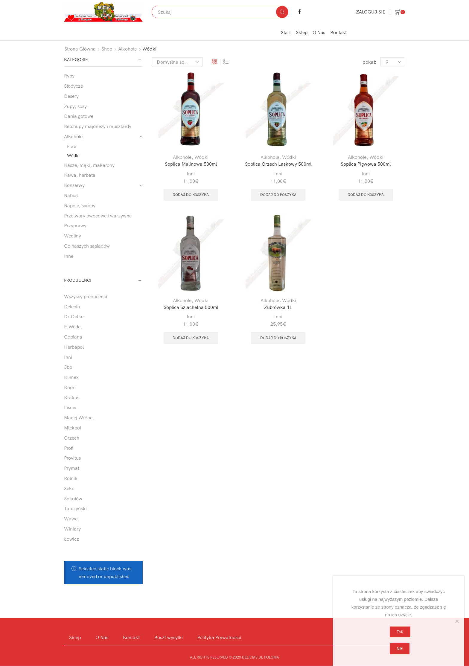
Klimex (71, 377)
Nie (400, 649)
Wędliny (72, 236)
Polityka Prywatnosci (219, 637)
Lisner (70, 407)
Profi (68, 448)
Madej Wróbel (79, 417)
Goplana (73, 337)
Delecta (72, 307)
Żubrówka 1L (278, 307)
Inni (191, 173)
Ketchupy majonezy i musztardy (97, 126)
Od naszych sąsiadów (87, 246)
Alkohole (127, 49)
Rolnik (70, 478)
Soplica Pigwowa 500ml (366, 164)
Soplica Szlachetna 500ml (190, 307)
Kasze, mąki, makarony (89, 165)
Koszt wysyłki (168, 637)
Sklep (301, 32)
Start (286, 32)
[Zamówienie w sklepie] (177, 61)
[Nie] (457, 621)
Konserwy (74, 185)
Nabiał (71, 195)
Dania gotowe (78, 116)
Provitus (72, 458)
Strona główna (80, 49)
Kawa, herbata (79, 175)
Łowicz (71, 539)
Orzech (71, 438)
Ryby (69, 76)
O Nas (319, 32)
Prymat (71, 468)
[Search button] (282, 12)
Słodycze (73, 86)
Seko (69, 488)
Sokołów (73, 499)
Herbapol (74, 347)
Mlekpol (72, 428)
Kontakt (338, 32)
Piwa (71, 146)
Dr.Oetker (74, 316)
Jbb (68, 367)
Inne (68, 256)
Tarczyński (75, 508)
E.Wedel (73, 327)
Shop (106, 49)
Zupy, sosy (75, 106)
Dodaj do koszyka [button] (191, 194)
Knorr (70, 387)
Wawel (71, 519)
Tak (400, 632)
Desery (71, 96)
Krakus (71, 397)
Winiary (72, 529)
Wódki (201, 157)
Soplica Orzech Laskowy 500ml (278, 164)
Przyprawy (75, 225)
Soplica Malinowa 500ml (191, 164)
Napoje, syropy (79, 205)
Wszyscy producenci (85, 296)
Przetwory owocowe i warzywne (98, 216)
